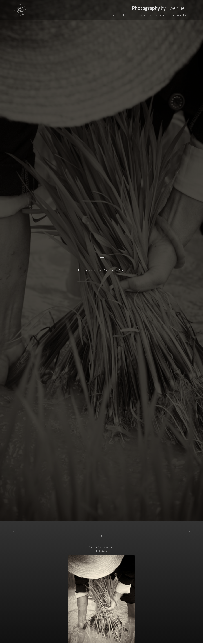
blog (124, 14)
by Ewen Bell (159, 8)
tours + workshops (179, 14)
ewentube (146, 14)
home (115, 14)
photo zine (161, 14)
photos (133, 14)
